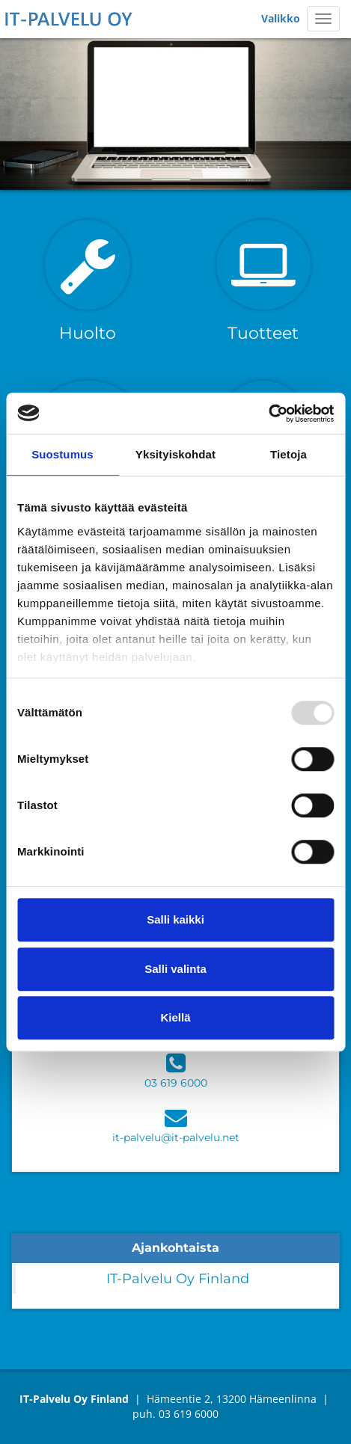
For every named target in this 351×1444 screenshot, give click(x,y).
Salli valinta (175, 968)
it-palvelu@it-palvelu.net (175, 1137)
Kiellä (175, 1017)
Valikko (280, 18)
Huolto (87, 333)
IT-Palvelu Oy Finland (177, 1278)
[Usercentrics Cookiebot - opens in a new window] (268, 413)
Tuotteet (263, 333)
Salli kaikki (175, 919)
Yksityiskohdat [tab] (175, 454)
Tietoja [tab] (288, 454)
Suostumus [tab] (62, 454)
